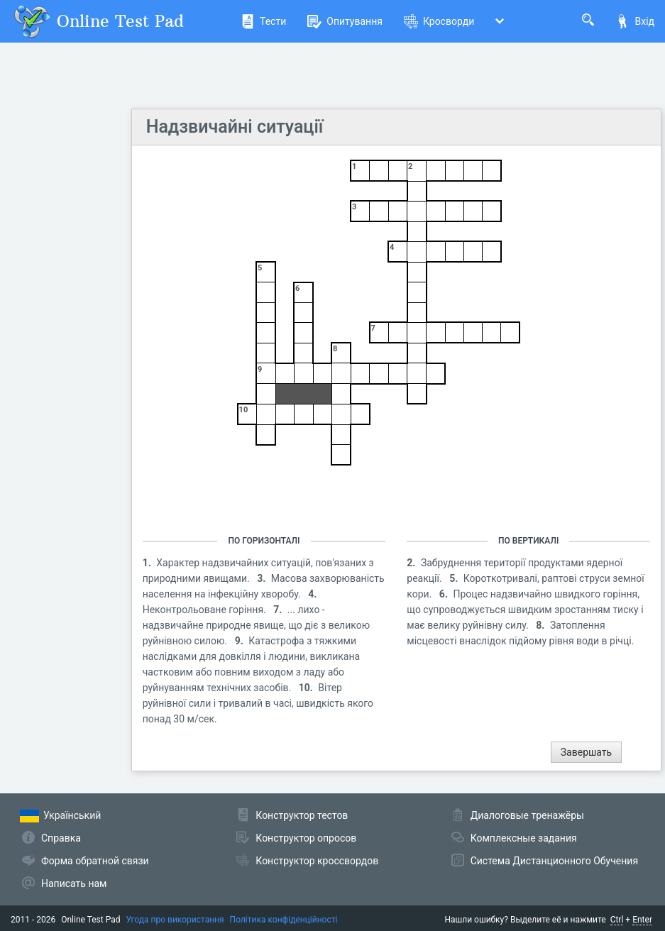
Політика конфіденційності (284, 920)
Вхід (634, 21)
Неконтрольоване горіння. (206, 609)
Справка (61, 838)
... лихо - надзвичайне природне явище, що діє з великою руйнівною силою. (256, 625)
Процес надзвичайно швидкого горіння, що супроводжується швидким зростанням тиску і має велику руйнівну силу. (525, 609)
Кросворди (439, 21)
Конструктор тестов (301, 815)
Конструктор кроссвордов (316, 860)
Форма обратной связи (95, 860)
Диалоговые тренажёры (527, 815)
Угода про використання (175, 920)
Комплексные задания (524, 838)
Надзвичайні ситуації (235, 126)
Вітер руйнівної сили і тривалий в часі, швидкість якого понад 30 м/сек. (258, 703)
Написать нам (73, 883)
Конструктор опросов (305, 838)
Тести (263, 21)
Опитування (345, 21)
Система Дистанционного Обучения (554, 860)
